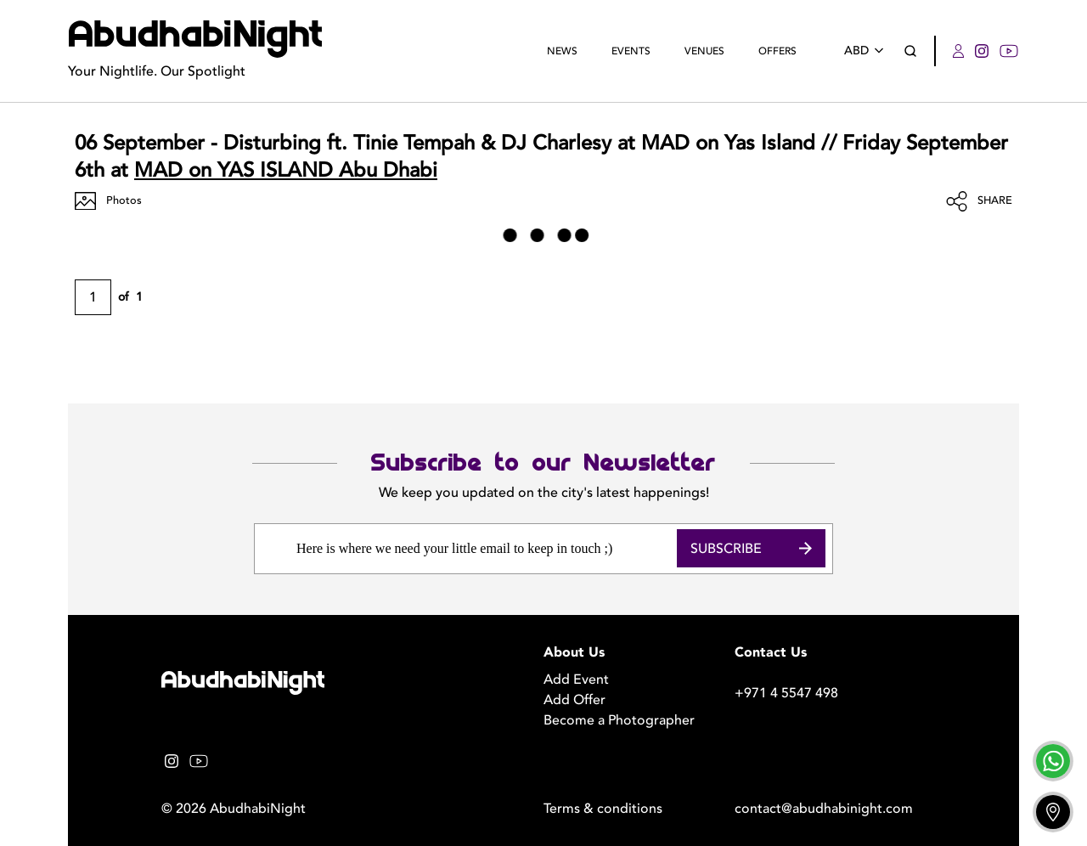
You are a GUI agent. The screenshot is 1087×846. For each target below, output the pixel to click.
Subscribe (751, 548)
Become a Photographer (619, 720)
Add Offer (574, 700)
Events (631, 51)
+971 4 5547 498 (786, 693)
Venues (704, 51)
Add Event (576, 679)
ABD (867, 50)
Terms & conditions (603, 808)
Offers (777, 51)
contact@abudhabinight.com (824, 808)
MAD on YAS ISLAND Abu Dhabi (285, 170)
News (562, 51)
